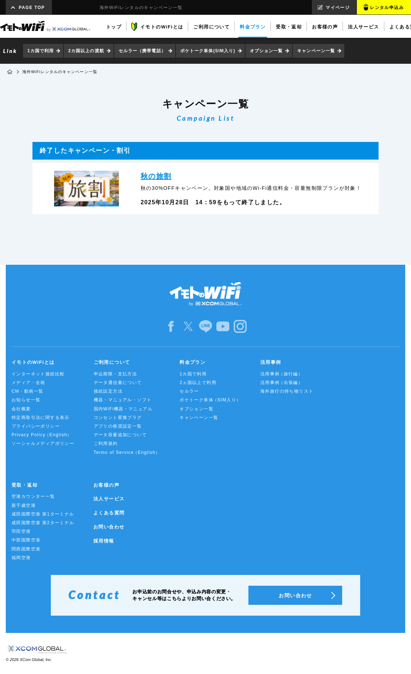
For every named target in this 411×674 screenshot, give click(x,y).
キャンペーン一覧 (316, 50)
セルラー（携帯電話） (142, 50)
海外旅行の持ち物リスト (286, 391)
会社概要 (21, 408)
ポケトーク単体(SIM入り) (207, 50)
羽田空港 (21, 531)
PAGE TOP (32, 7)
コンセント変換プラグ (118, 417)
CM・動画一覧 (27, 391)
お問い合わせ (108, 527)
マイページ (338, 7)
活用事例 (270, 362)
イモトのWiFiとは (33, 362)
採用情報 (103, 541)
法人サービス (108, 498)
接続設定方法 (108, 391)
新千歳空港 (24, 505)
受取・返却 (24, 485)
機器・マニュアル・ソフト (123, 399)
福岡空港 (21, 557)
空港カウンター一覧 (33, 496)
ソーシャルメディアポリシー (43, 443)
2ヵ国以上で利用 (198, 382)
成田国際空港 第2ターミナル (43, 522)
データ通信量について (118, 382)
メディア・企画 (28, 382)
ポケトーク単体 (210, 400)
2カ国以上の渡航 (86, 50)
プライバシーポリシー (36, 426)
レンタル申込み (387, 7)
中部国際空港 (26, 540)
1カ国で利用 (40, 50)
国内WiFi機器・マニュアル (123, 408)
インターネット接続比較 (38, 373)
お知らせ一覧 (26, 399)
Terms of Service (127, 452)
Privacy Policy (42, 435)
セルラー (189, 391)
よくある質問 (108, 512)
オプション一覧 (266, 50)
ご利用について (112, 362)
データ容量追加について (120, 434)
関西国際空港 (26, 549)
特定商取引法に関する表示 (41, 417)
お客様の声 (106, 485)
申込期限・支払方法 (115, 373)
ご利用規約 (106, 443)
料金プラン (193, 362)
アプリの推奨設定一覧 (118, 426)
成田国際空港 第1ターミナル (43, 514)
